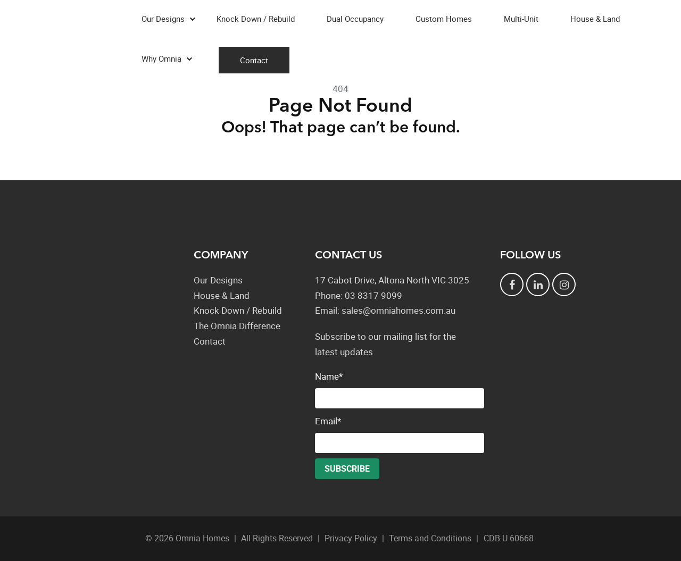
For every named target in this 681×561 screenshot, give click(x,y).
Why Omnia (161, 58)
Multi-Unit (521, 18)
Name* (399, 389)
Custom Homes (444, 18)
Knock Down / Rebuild (256, 18)
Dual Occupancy (355, 18)
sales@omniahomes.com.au (398, 310)
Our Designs (163, 18)
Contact (254, 60)
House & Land (595, 18)
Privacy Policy (351, 538)
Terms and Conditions (430, 538)
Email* (399, 434)
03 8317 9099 (373, 295)
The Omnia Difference (237, 326)
